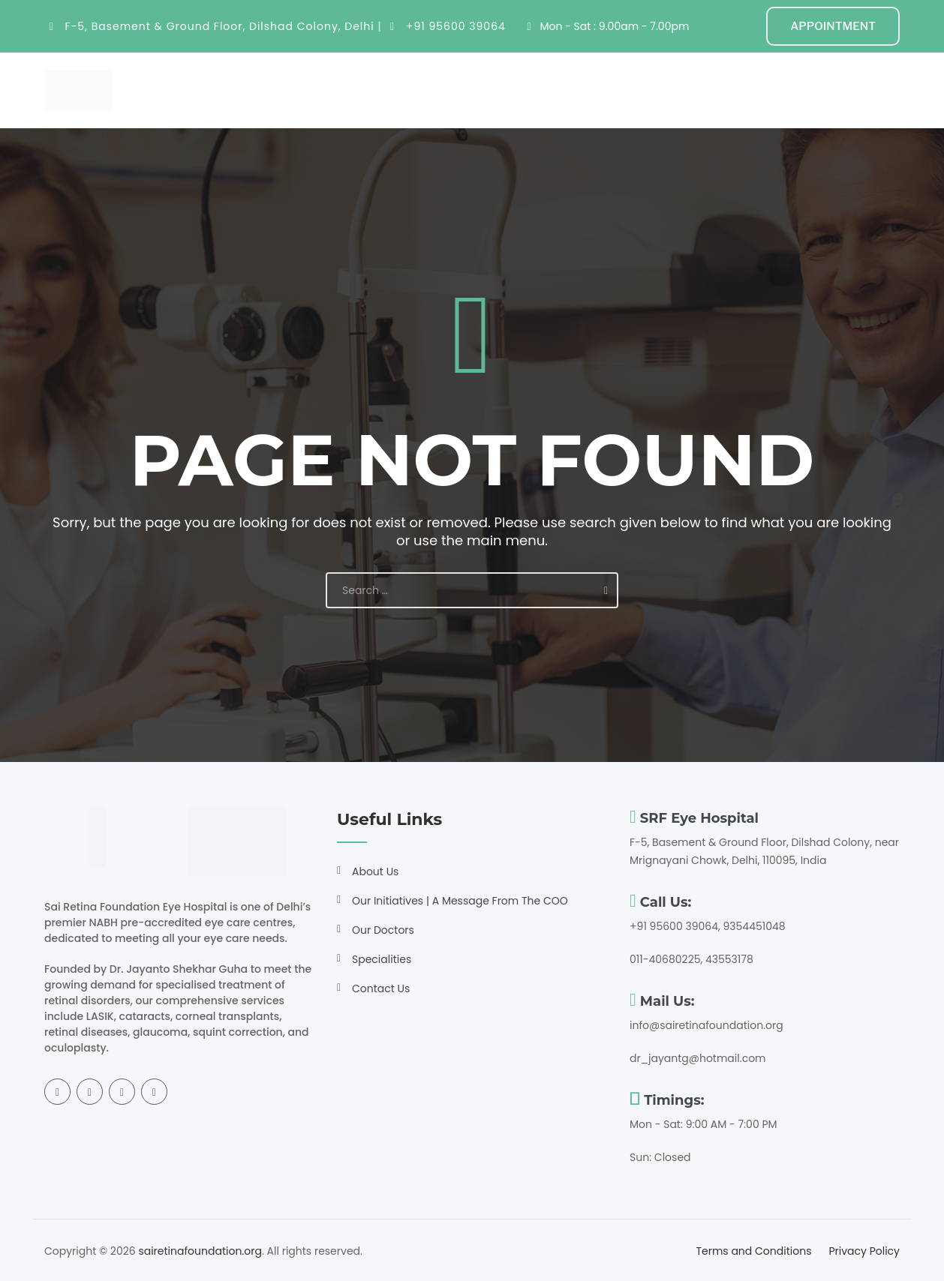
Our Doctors (383, 930)
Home (283, 90)
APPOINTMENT (833, 26)
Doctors (494, 90)
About (335, 90)
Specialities (410, 90)
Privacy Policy (864, 1251)
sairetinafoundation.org (200, 1251)
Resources (573, 90)
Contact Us (381, 988)
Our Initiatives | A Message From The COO (460, 900)
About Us (375, 871)
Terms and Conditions (753, 1251)
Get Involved (668, 90)
